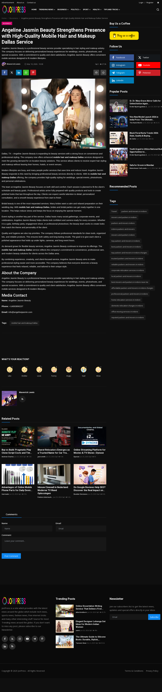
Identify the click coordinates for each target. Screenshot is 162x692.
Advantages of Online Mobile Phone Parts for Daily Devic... (17, 489)
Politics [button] (76, 9)
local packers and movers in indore (126, 276)
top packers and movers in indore (125, 241)
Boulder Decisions (80, 494)
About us (20, 2)
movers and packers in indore (124, 217)
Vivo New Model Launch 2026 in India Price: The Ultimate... (144, 118)
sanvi (78, 630)
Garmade (5, 494)
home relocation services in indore (125, 300)
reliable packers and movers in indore (127, 264)
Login (141, 2)
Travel (114, 211)
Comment (6, 535)
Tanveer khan (81, 643)
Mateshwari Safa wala (138, 168)
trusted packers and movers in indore (127, 258)
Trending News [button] (47, 9)
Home (34, 9)
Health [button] (97, 9)
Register (150, 2)
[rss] (12, 646)
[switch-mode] (158, 3)
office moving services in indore (124, 311)
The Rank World (136, 123)
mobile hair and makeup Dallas (24, 323)
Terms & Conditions (133, 670)
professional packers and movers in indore (129, 294)
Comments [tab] (11, 514)
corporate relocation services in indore (127, 270)
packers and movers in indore (134, 211)
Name (4, 523)
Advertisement (8, 2)
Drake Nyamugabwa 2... (139, 107)
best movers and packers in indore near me (129, 282)
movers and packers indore (123, 235)
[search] (157, 9)
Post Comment (11, 556)
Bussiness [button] (63, 9)
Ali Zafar (133, 139)
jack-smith (41, 457)
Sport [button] (87, 9)
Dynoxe (76, 457)
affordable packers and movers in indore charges (132, 288)
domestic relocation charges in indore (127, 305)
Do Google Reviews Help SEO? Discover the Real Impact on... (89, 489)
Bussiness (14, 18)
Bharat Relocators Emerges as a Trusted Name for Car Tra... (54, 451)
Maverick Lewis (26, 392)
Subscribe (154, 617)
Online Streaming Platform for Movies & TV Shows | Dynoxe (90, 451)
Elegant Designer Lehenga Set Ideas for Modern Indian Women (90, 624)
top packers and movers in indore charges (129, 252)
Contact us (31, 2)
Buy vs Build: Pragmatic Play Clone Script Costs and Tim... (17, 451)
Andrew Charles (8, 457)
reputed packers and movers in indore (127, 317)
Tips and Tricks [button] (112, 9)
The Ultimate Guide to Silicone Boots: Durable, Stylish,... (91, 638)
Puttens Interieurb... (45, 497)
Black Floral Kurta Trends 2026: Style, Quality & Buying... (144, 134)
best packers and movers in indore (126, 246)
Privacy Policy (151, 670)
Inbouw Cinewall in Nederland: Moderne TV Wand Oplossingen (53, 490)
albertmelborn (81, 612)
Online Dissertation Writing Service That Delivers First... (89, 607)
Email (58, 523)
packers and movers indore (123, 223)
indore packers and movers (123, 229)
